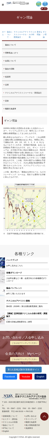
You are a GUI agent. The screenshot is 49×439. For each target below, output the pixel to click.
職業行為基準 (10, 109)
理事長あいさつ (11, 53)
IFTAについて (8, 428)
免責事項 (29, 428)
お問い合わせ (30, 416)
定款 (7, 101)
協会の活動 (9, 69)
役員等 (8, 77)
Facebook (10, 376)
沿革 (7, 85)
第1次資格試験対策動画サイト (23, 369)
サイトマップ (30, 419)
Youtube (26, 376)
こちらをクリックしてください (24, 343)
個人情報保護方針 (32, 425)
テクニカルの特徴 (10, 422)
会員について (10, 61)
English (40, 376)
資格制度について (10, 416)
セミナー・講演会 (10, 419)
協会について (10, 45)
